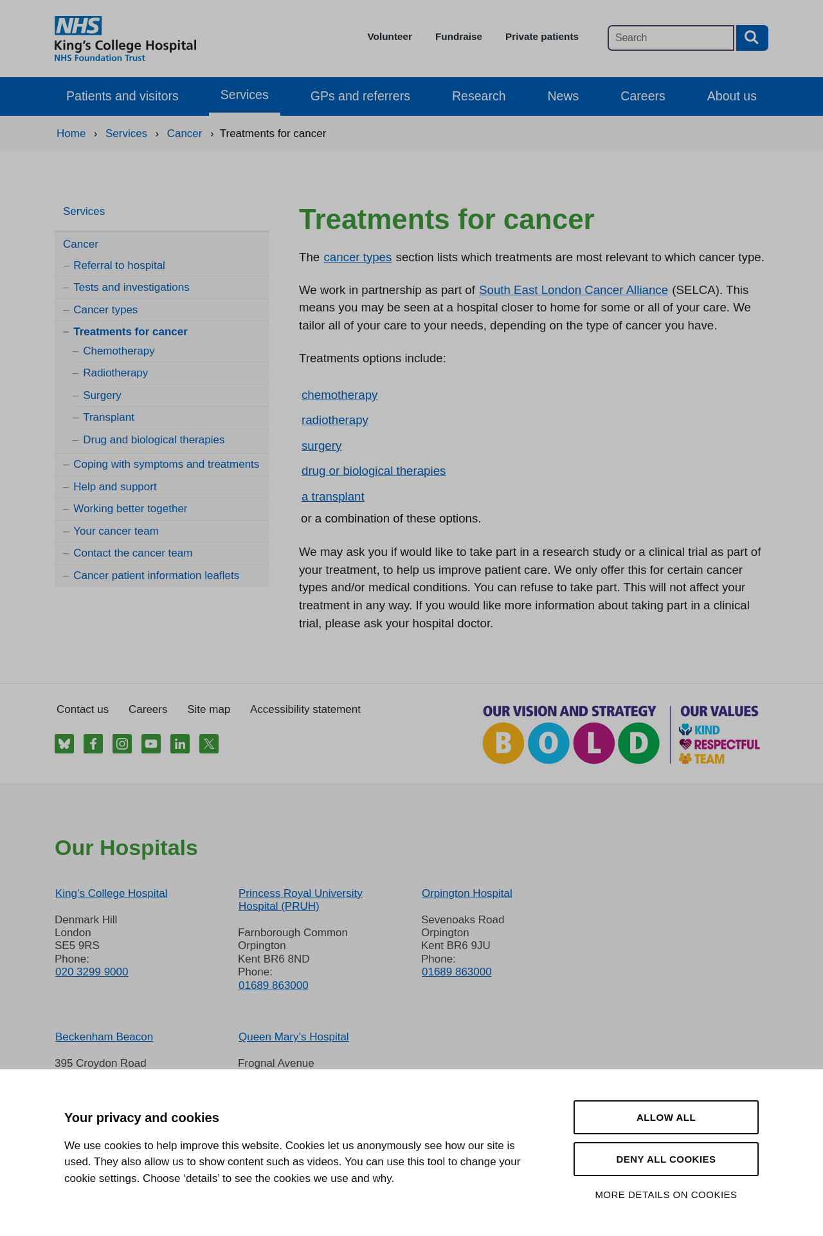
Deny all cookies (666, 1159)
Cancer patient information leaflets (156, 575)
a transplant (333, 496)
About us (732, 96)
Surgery (102, 395)
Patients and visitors (122, 96)
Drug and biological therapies (153, 440)
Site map (208, 709)
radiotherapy (335, 420)
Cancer (80, 244)
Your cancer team (116, 531)
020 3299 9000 (91, 972)
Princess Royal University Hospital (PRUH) (301, 899)
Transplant (108, 417)
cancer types (357, 257)
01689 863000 (274, 985)
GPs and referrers (360, 96)
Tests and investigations (131, 287)
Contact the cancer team (132, 553)
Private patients (542, 36)
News (563, 96)
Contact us (83, 709)
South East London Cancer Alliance (573, 290)
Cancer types (105, 310)
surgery (321, 445)
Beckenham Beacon (104, 1037)
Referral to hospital (119, 265)
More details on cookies (666, 1194)
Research (479, 96)
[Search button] (752, 38)
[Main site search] (671, 38)
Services (245, 95)
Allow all (666, 1117)
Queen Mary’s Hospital (294, 1037)
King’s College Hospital (111, 893)
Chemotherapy (119, 351)
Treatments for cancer (130, 332)
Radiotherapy (115, 373)
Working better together (130, 509)
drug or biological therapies (374, 470)
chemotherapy (339, 394)
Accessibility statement (305, 709)
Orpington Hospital (467, 893)
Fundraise (458, 36)
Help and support (114, 487)
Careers (642, 96)
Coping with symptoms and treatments (166, 464)
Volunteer (390, 36)
